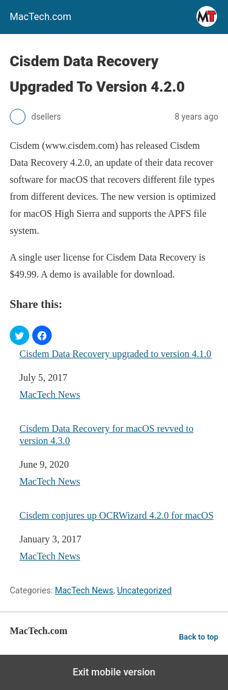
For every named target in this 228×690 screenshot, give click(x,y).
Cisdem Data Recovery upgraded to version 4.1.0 (115, 354)
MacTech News (49, 394)
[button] (19, 335)
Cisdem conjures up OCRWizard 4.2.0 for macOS (116, 515)
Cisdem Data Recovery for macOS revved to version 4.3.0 (106, 434)
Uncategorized (144, 590)
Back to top (198, 636)
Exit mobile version (113, 672)
